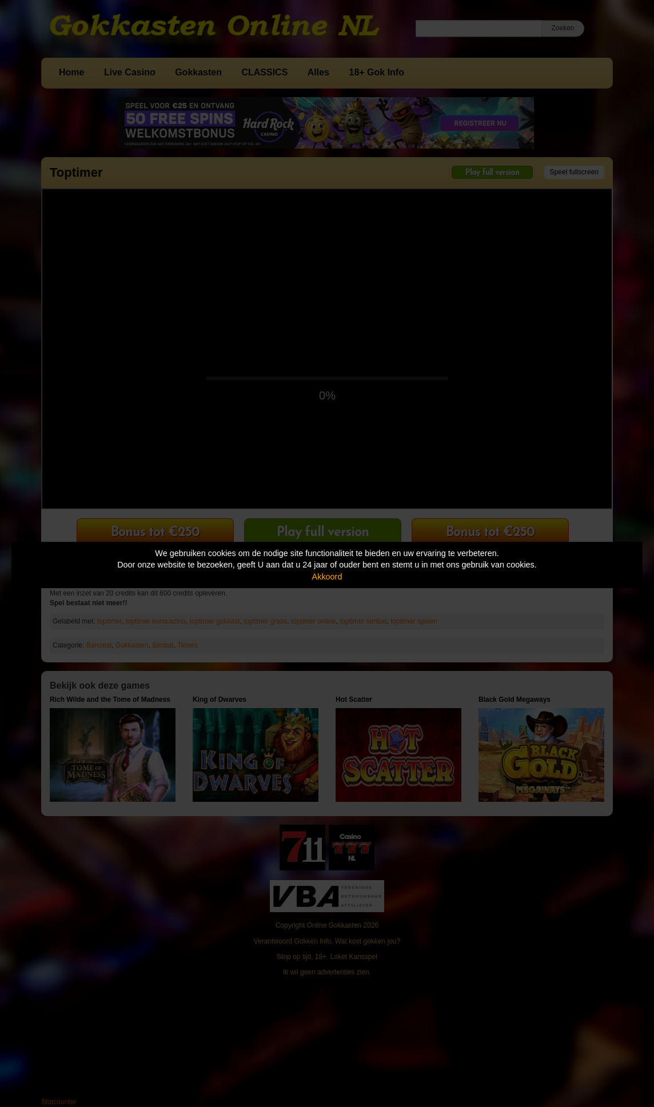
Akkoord (327, 576)
